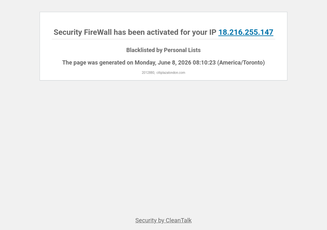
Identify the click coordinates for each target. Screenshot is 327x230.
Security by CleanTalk (163, 220)
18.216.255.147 (245, 32)
